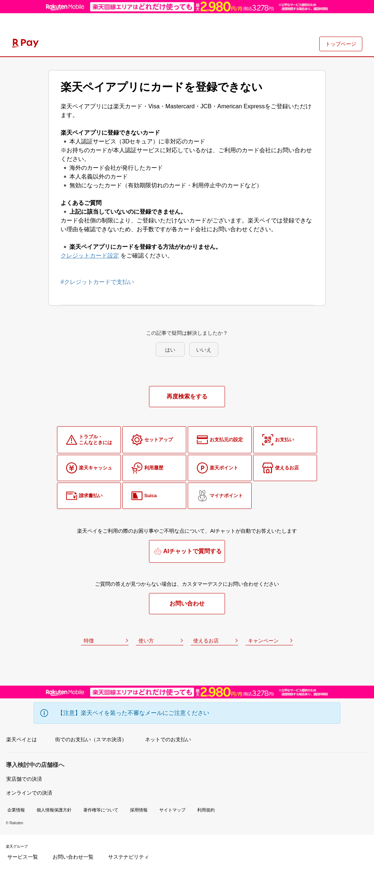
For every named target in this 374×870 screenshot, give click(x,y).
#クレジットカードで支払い (97, 282)
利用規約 (206, 810)
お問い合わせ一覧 (73, 857)
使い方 (146, 640)
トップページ (340, 44)
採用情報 (139, 810)
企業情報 (16, 810)
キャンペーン (263, 640)
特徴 (89, 640)
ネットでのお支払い (168, 739)
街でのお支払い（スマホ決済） (91, 739)
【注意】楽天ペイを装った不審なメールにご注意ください (133, 713)
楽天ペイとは (21, 739)
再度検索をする (187, 396)
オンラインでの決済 (29, 793)
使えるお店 (206, 640)
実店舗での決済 (24, 779)
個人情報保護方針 (54, 810)
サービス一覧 (22, 857)
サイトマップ (172, 810)
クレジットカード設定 (90, 255)
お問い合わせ (187, 603)
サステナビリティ (128, 857)
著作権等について (100, 810)
